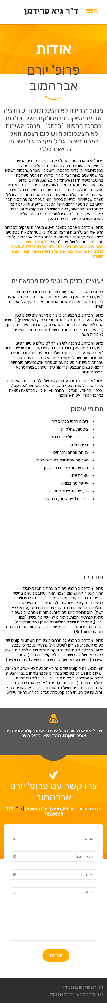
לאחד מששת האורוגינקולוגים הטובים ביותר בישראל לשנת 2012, (61, 244)
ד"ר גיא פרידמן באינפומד (82, 987)
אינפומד (56, 994)
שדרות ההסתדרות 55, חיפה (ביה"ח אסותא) (63, 809)
